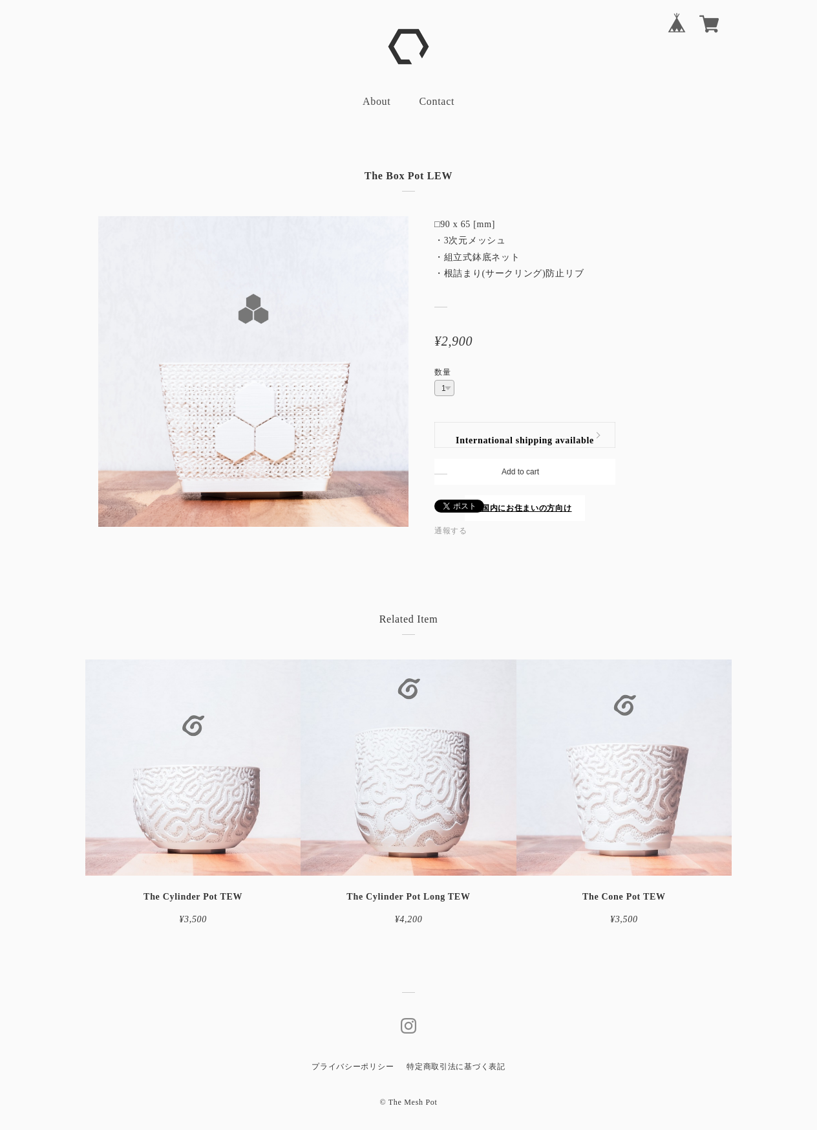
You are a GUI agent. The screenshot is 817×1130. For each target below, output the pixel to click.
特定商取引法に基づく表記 (456, 1066)
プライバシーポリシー (353, 1066)
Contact (436, 101)
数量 (442, 372)
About (377, 101)
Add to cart (520, 471)
